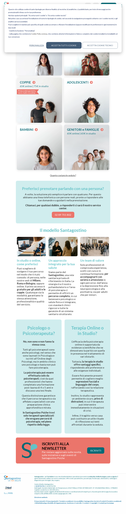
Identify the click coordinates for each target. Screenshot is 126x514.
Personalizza (36, 45)
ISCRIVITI (95, 450)
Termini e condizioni (66, 501)
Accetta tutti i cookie (63, 45)
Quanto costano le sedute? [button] (63, 175)
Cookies (86, 503)
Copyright (93, 503)
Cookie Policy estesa (39, 34)
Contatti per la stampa (106, 503)
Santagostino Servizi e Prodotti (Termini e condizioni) (102, 501)
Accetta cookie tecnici (100, 45)
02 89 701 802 (63, 214)
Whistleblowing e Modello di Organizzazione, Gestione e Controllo (58, 503)
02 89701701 (39, 486)
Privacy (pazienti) (52, 501)
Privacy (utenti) (39, 501)
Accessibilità (78, 501)
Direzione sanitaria (40, 497)
